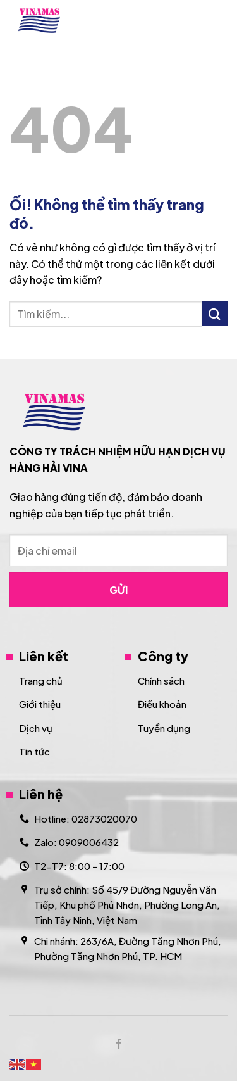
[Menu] (220, 20)
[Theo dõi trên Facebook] (118, 1044)
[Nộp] (215, 313)
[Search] (188, 20)
